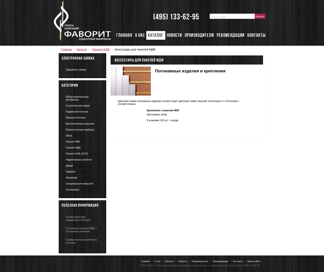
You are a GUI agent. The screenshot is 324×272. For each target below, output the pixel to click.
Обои (69, 135)
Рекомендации (220, 261)
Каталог (82, 49)
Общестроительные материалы (77, 98)
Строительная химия (78, 105)
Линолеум (71, 177)
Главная (66, 49)
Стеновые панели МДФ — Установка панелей (82, 230)
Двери (69, 165)
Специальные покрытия (79, 183)
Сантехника (72, 189)
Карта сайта (254, 261)
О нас (158, 261)
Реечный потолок (76, 117)
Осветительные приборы (80, 129)
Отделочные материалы (169, 265)
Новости (182, 261)
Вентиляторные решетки (80, 123)
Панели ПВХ (73, 141)
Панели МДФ (101, 49)
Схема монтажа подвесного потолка (78, 218)
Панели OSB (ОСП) (77, 153)
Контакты (238, 261)
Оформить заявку (76, 69)
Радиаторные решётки (79, 159)
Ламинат (71, 171)
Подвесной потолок (77, 111)
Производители (200, 261)
